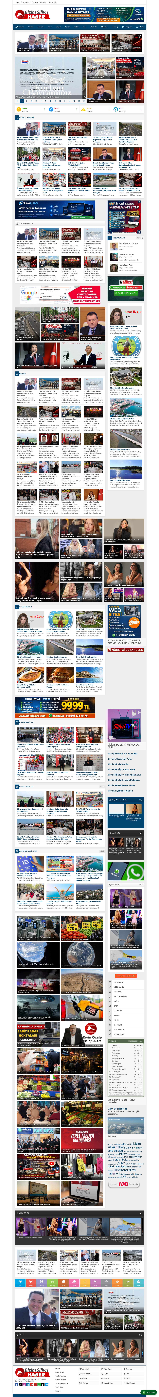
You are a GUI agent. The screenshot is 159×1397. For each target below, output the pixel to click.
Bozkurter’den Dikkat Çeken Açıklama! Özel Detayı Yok (31, 49)
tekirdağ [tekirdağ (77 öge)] (134, 1174)
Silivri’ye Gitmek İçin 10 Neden (122, 419)
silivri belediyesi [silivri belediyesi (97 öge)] (134, 1166)
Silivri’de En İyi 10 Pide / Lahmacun (124, 775)
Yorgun (121, 260)
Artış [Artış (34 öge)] (112, 1144)
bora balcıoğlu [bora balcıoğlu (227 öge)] (116, 1150)
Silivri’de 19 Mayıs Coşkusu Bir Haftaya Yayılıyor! (24, 476)
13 (74, 101)
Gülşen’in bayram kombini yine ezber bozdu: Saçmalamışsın (78, 556)
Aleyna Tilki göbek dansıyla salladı (32, 1237)
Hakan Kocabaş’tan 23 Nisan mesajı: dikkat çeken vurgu (87, 773)
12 (69, 101)
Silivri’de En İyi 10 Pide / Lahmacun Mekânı (26, 686)
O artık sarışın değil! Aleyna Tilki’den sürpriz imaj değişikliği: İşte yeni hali (95, 1360)
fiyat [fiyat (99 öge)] (136, 1156)
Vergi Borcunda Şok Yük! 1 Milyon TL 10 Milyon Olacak (126, 49)
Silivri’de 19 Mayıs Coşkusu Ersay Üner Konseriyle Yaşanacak (70, 271)
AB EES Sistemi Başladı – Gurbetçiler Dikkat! (27, 875)
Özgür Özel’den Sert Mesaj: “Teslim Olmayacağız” (28, 189)
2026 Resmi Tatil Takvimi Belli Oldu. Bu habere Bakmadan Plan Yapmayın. (58, 876)
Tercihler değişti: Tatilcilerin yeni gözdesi (59, 902)
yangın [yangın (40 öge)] (118, 1177)
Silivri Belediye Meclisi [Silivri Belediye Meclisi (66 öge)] (135, 1164)
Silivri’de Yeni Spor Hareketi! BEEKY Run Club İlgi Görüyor (71, 476)
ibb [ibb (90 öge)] (114, 1160)
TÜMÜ (138, 238)
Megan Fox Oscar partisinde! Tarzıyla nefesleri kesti (111, 555)
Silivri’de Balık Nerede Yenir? (121, 785)
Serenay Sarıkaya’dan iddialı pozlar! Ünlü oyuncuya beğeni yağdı (134, 850)
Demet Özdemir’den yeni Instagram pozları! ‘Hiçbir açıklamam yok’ (123, 541)
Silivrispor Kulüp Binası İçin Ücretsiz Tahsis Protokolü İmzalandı (92, 271)
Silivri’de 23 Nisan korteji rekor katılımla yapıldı (58, 746)
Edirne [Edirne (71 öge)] (110, 1157)
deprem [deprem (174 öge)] (122, 1153)
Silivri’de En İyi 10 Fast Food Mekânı (57, 686)
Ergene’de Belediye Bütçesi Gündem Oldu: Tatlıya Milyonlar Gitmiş (70, 504)
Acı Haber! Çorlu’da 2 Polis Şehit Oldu (49, 448)
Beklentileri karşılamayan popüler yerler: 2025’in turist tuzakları (30, 902)
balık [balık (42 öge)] (115, 1144)
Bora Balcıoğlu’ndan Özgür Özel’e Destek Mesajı (100, 100)
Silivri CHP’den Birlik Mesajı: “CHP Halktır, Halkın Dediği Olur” (28, 165)
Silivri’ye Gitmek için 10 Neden (122, 753)
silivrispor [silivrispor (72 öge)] (124, 1174)
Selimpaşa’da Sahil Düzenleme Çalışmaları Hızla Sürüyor (104, 190)
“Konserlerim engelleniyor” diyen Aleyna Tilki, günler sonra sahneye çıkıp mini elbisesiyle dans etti (63, 1239)
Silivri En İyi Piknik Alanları (120, 480)
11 (65, 101)
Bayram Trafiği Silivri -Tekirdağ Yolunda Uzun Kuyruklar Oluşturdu (128, 140)
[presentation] (139, 800)
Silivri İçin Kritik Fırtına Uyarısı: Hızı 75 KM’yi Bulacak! (131, 1264)
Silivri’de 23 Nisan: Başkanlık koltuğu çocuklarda (87, 746)
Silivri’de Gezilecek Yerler (120, 450)
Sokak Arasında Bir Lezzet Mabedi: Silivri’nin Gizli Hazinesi (123, 327)
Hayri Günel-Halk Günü (127, 265)
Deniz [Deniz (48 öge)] (116, 1154)
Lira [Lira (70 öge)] (137, 1160)
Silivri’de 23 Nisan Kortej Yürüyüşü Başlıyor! (30, 773)
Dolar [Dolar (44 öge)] (129, 1154)
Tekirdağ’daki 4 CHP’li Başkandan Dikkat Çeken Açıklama (63, 49)
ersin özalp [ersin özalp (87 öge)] (129, 1157)
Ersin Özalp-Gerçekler (127, 244)
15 (84, 101)
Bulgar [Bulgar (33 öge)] (127, 1151)
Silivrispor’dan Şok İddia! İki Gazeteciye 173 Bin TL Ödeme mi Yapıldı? (26, 504)
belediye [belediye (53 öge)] (120, 1144)
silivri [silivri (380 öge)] (121, 1163)
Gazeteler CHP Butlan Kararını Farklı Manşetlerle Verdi (53, 190)
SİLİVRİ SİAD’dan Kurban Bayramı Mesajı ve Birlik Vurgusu (102, 140)
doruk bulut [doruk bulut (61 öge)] (135, 1154)
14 (79, 101)
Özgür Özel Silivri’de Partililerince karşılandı (30, 746)
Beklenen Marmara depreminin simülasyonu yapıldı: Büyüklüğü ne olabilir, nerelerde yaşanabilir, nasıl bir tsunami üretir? (127, 1240)
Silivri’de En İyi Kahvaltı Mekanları (124, 780)
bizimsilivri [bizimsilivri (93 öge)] (128, 1144)
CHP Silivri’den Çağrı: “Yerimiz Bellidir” (128, 76)
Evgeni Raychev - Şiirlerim (128, 254)
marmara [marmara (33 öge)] (110, 1164)
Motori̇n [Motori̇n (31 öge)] (115, 1164)
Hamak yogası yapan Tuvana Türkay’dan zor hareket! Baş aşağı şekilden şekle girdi (95, 1238)
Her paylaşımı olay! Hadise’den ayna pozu (127, 1359)
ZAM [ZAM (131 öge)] (123, 1176)
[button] (17, 101)
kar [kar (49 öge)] (127, 1160)
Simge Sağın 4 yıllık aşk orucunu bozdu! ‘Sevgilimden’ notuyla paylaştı (117, 851)
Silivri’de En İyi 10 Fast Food (121, 769)
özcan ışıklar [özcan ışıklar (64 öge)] (131, 1177)
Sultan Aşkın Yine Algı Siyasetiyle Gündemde (92, 503)
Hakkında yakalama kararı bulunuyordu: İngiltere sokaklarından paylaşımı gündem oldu (35, 554)
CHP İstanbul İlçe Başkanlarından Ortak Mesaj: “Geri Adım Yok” (129, 100)
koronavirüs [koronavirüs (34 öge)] (132, 1160)
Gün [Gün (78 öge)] (140, 1157)
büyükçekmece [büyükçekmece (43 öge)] (134, 1151)
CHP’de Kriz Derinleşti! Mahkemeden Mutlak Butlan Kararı (79, 190)
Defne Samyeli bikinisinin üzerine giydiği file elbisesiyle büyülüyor (134, 817)
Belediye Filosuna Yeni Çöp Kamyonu (57, 773)
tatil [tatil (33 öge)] (129, 1174)
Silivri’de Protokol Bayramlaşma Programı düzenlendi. (99, 76)
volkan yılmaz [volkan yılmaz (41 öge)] (112, 1177)
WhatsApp (149, 1392)
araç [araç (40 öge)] (109, 1144)
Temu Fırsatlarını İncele (125, 976)
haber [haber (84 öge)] (110, 1160)
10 (60, 101)
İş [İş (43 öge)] (137, 1177)
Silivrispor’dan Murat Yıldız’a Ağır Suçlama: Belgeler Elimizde (91, 476)
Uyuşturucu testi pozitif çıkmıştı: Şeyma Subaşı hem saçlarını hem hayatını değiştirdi (79, 535)
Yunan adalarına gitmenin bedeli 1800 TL (88, 902)
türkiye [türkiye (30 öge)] (140, 1174)
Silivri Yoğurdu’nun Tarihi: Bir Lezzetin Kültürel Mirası (125, 358)
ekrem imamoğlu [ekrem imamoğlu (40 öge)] (118, 1157)
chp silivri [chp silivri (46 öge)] (111, 1154)
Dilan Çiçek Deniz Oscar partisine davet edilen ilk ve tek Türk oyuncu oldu (133, 555)
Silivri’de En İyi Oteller (118, 764)
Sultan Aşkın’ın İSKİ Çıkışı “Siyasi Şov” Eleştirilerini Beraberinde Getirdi (93, 449)
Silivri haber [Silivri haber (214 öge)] (121, 1170)
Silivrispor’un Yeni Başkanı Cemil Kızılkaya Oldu (26, 448)
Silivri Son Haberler (117, 1108)
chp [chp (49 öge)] (141, 1151)
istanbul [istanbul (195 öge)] (121, 1159)
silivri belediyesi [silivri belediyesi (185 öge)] (117, 1166)
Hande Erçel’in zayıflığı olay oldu (117, 816)
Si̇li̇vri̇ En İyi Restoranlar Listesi (122, 388)
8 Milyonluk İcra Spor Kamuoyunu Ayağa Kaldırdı (49, 503)
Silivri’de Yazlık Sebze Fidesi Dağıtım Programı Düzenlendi (48, 271)
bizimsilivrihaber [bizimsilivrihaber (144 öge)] (133, 1147)
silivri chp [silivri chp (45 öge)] (111, 1171)
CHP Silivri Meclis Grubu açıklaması (93, 50)
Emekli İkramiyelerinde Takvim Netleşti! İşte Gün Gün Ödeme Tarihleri (48, 476)
